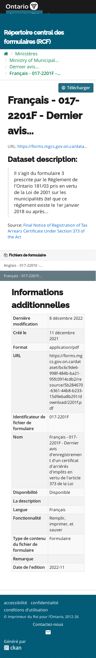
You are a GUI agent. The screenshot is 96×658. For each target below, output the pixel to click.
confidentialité (44, 602)
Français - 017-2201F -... (35, 73)
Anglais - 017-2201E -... (23, 265)
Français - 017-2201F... (23, 275)
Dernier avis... (24, 66)
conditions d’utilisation (26, 610)
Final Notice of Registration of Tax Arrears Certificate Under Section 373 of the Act (47, 231)
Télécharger (76, 88)
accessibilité (15, 602)
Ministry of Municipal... (34, 60)
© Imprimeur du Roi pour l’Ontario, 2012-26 (41, 616)
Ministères (26, 53)
